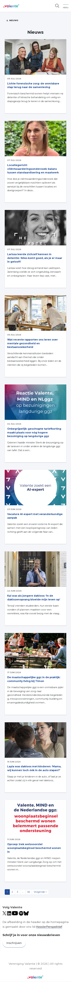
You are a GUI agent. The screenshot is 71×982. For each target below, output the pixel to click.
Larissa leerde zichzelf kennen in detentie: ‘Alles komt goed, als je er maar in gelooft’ (34, 258)
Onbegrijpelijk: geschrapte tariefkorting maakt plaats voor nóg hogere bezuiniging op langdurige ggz (34, 432)
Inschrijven (14, 943)
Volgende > (40, 891)
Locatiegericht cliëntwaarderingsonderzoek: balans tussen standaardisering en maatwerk (33, 169)
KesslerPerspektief (49, 926)
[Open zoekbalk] (57, 6)
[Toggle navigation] (65, 6)
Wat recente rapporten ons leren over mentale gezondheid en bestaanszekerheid (32, 343)
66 (28, 891)
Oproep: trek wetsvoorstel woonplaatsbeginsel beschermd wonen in (34, 848)
